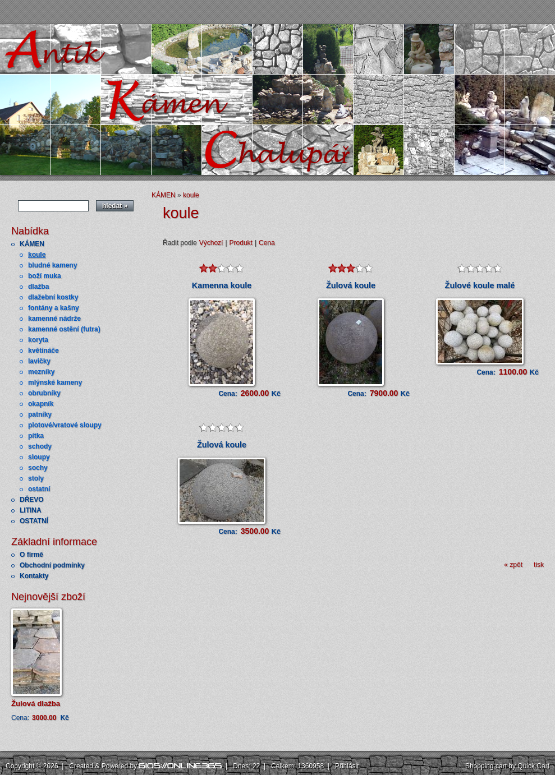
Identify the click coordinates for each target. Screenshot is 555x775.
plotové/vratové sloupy (65, 425)
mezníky (41, 372)
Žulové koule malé (480, 285)
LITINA (31, 510)
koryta (38, 340)
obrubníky (44, 393)
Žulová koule (350, 285)
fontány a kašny (53, 308)
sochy (38, 468)
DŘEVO (32, 500)
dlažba (38, 286)
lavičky (39, 361)
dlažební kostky (53, 297)
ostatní (39, 489)
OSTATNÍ (34, 521)
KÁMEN (32, 244)
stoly (36, 478)
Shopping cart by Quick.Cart (507, 766)
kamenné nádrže (54, 318)
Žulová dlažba (35, 703)
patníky (40, 414)
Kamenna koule (221, 285)
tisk (539, 565)
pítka (36, 436)
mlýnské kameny (55, 382)
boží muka (44, 276)
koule (36, 255)
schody (40, 446)
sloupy (39, 457)
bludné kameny (52, 265)
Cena (267, 243)
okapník (40, 404)
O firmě (31, 555)
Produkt (241, 243)
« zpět (513, 565)
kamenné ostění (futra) (64, 329)
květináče (43, 350)
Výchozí (211, 243)
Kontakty (34, 576)
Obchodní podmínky (52, 565)
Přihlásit (347, 766)
